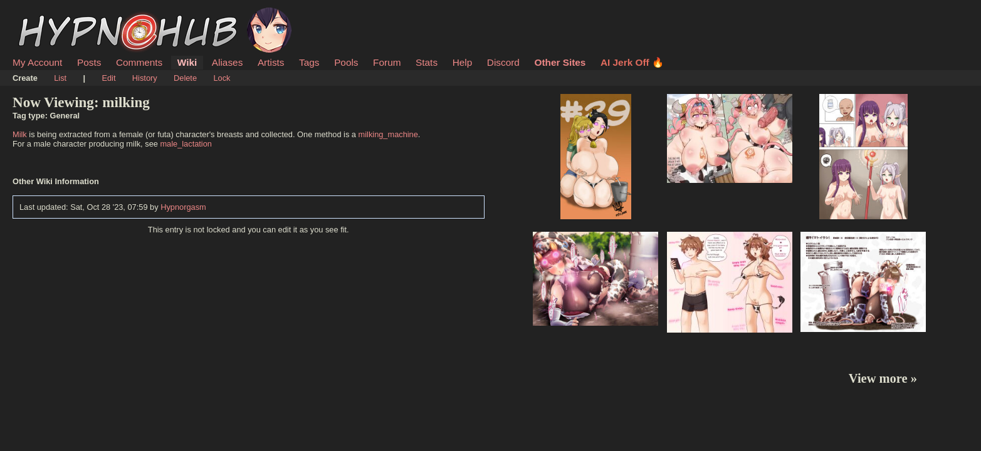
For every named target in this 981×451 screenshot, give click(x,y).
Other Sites (559, 62)
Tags (309, 62)
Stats (427, 62)
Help (463, 62)
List (60, 78)
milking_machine (388, 134)
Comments (139, 62)
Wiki (187, 62)
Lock (221, 78)
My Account (37, 62)
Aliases (227, 62)
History (144, 78)
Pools (346, 62)
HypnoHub (47, 14)
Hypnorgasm (183, 207)
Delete (185, 78)
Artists (271, 62)
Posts (89, 62)
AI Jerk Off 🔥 (632, 62)
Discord (503, 62)
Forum (387, 62)
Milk (20, 134)
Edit (108, 78)
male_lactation (186, 143)
